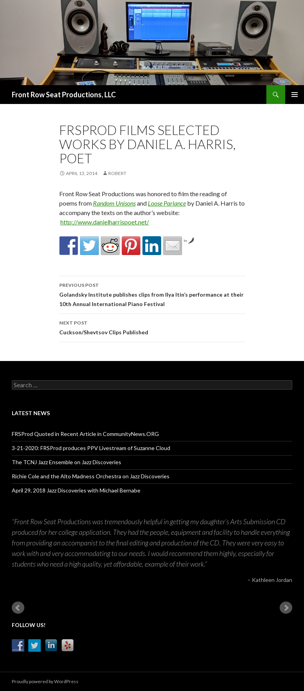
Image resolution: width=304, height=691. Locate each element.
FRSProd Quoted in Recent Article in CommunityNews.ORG (85, 433)
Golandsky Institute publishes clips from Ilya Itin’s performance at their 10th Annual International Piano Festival (152, 294)
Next (286, 608)
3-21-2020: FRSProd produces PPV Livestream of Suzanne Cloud (91, 448)
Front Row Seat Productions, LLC (64, 94)
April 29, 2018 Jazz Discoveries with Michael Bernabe (76, 490)
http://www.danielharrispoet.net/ (104, 222)
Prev (18, 608)
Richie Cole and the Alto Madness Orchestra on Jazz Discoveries (90, 476)
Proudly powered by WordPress (45, 681)
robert (117, 173)
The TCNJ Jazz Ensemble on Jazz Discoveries (66, 462)
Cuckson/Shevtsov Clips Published (152, 326)
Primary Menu (294, 94)
